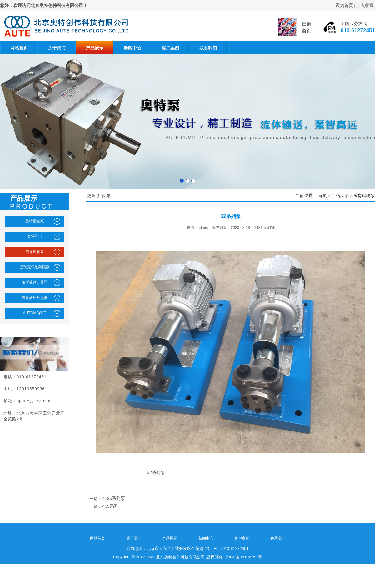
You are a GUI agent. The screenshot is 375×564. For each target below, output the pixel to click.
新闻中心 (132, 47)
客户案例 (170, 47)
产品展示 (94, 47)
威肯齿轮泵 (364, 195)
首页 (322, 195)
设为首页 (344, 5)
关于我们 (57, 47)
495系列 (110, 506)
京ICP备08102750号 (242, 557)
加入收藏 (365, 5)
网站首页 (19, 47)
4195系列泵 (113, 498)
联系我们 (208, 47)
